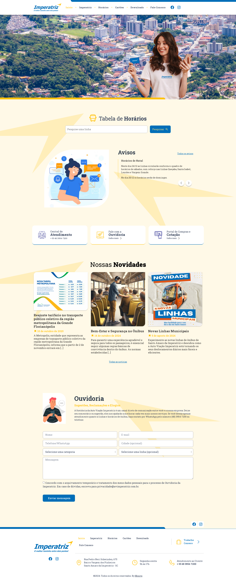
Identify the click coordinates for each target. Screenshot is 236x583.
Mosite (138, 575)
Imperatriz (85, 7)
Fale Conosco (158, 7)
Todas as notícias (118, 361)
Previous (181, 185)
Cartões (119, 7)
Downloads (137, 7)
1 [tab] (119, 97)
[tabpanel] (118, 57)
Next (189, 185)
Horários (103, 7)
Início (69, 7)
